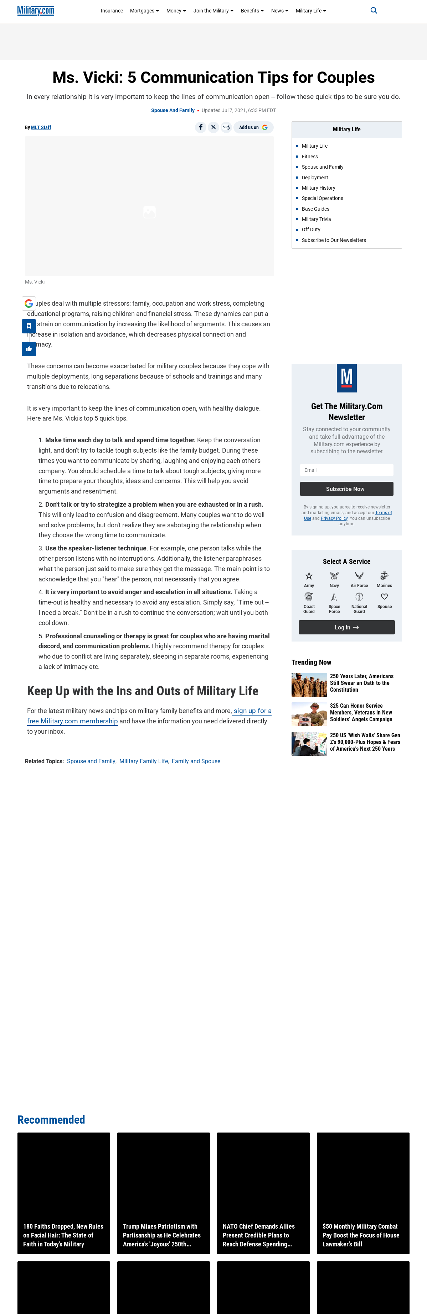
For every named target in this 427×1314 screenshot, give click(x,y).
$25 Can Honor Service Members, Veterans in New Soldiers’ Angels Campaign (361, 712)
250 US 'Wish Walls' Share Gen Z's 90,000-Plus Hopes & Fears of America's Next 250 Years (365, 742)
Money (176, 10)
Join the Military (214, 10)
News (280, 10)
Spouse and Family (173, 110)
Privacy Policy (334, 518)
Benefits (252, 10)
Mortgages (144, 10)
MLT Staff (41, 127)
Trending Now (311, 662)
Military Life (311, 10)
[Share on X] (213, 127)
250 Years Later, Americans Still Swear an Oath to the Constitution (361, 683)
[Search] (368, 10)
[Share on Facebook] (200, 127)
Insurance (112, 10)
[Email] (226, 127)
